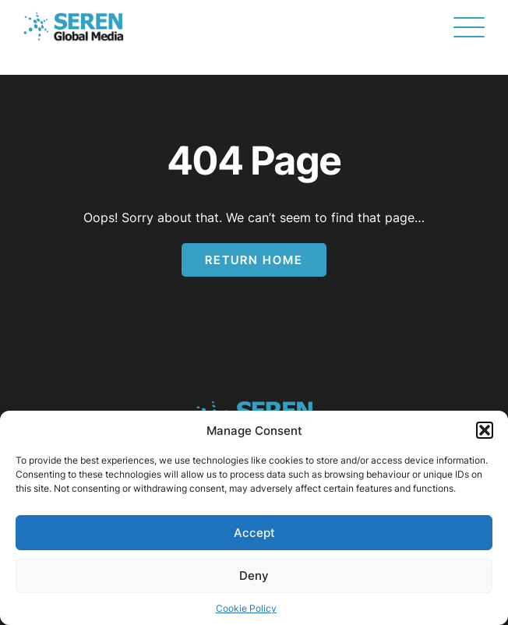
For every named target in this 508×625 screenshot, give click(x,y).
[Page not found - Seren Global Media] (73, 27)
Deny (254, 575)
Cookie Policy (246, 608)
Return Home (254, 259)
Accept (254, 532)
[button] (484, 430)
